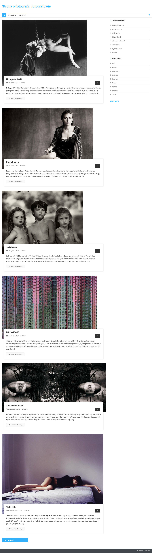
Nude (114, 83)
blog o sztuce (114, 101)
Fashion (115, 75)
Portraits (115, 91)
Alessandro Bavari (15, 405)
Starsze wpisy (9, 540)
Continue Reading (15, 98)
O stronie (12, 15)
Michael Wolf (12, 332)
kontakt (22, 15)
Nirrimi (114, 53)
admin (23, 83)
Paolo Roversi (12, 162)
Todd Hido (11, 507)
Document (115, 71)
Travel (114, 95)
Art (113, 63)
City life (114, 67)
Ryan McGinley (117, 49)
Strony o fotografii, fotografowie (26, 6)
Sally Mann (11, 247)
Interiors (115, 79)
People (114, 87)
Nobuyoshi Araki (14, 79)
